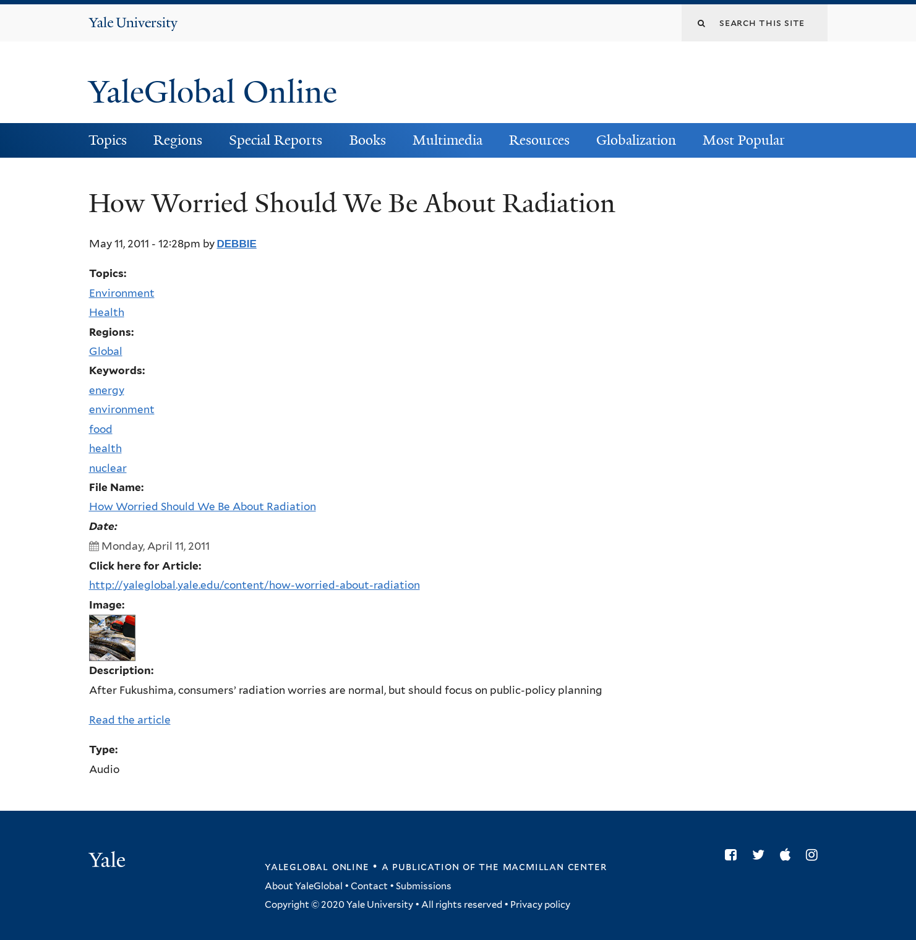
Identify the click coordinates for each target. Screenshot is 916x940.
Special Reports (275, 140)
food (101, 429)
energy (106, 390)
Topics (107, 140)
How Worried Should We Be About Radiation (202, 506)
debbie (237, 244)
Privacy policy (540, 904)
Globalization (636, 140)
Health (106, 312)
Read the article (130, 720)
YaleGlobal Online (212, 92)
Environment (122, 293)
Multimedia (447, 140)
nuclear (108, 468)
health (105, 448)
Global (105, 351)
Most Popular (744, 140)
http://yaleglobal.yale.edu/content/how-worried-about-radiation (254, 585)
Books (367, 140)
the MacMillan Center (542, 866)
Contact (369, 886)
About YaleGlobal (304, 886)
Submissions (424, 886)
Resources (539, 140)
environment (122, 409)
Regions (177, 140)
